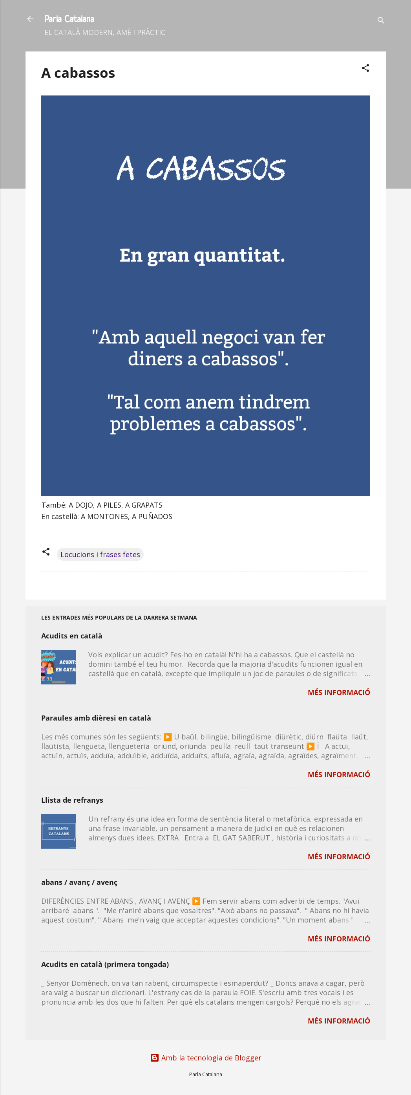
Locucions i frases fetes (100, 554)
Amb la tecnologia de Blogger (205, 1057)
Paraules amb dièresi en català (96, 718)
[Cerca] (381, 21)
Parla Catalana (69, 19)
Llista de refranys (72, 800)
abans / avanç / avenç (79, 882)
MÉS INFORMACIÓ (339, 692)
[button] (365, 69)
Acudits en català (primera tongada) (105, 964)
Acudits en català (71, 635)
